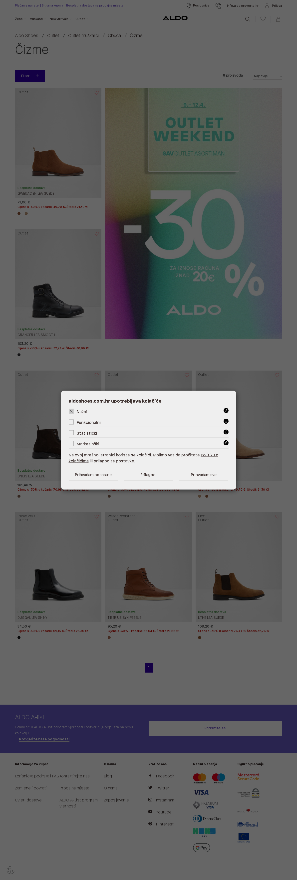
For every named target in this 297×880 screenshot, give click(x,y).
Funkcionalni (89, 422)
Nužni (82, 412)
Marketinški (88, 444)
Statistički (87, 433)
